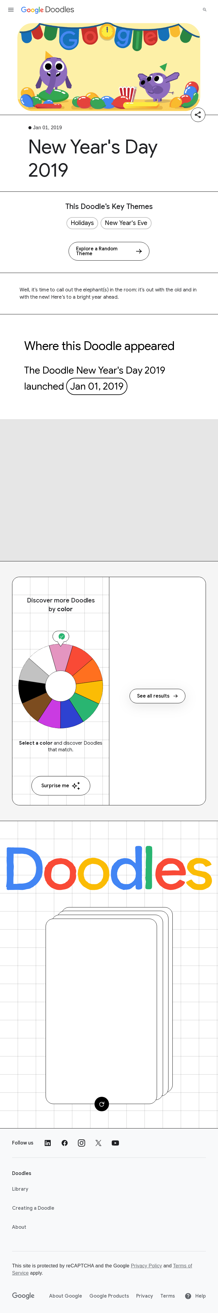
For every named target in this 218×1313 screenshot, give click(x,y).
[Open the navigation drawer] (11, 9)
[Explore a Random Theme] (109, 251)
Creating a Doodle (33, 1208)
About (19, 1227)
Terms (167, 1296)
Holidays (82, 223)
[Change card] (102, 1104)
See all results (157, 696)
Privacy (144, 1296)
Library (20, 1189)
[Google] (23, 1296)
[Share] (198, 115)
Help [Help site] (195, 1296)
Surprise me (60, 786)
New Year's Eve (126, 223)
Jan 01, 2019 (96, 386)
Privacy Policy (146, 1265)
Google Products (109, 1296)
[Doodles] (109, 868)
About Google (65, 1296)
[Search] (205, 9)
